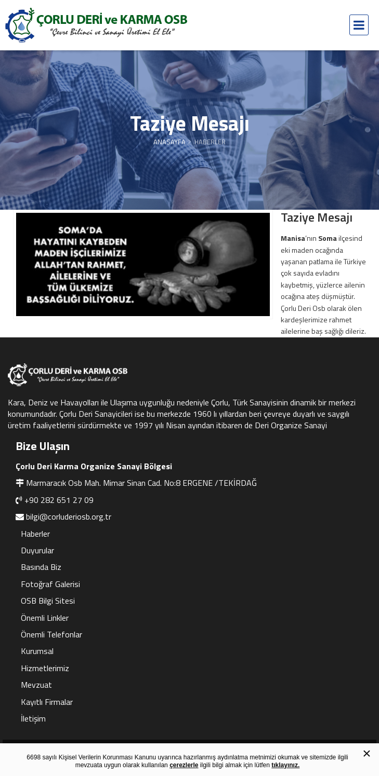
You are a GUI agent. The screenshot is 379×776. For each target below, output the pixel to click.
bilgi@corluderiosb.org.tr (68, 516)
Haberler (35, 533)
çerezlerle (183, 765)
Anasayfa (169, 142)
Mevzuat (36, 684)
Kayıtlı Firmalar (47, 702)
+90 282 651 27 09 (59, 500)
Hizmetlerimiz (45, 668)
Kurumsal (37, 651)
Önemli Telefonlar (51, 634)
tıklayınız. (285, 765)
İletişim (33, 718)
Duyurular (37, 550)
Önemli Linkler (45, 617)
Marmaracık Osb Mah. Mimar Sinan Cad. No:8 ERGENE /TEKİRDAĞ (141, 483)
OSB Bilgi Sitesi (48, 600)
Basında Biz (41, 567)
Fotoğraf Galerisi (50, 584)
